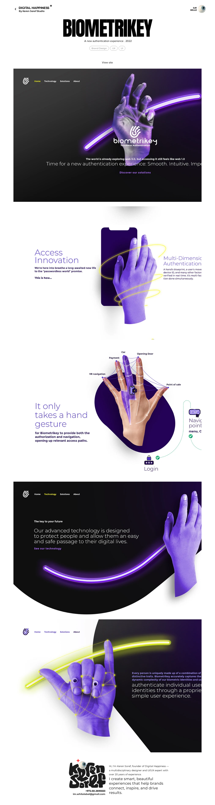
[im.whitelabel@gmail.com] (85, 794)
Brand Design (99, 48)
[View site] (107, 62)
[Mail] (202, 9)
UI (122, 48)
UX (113, 48)
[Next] (15, 9)
